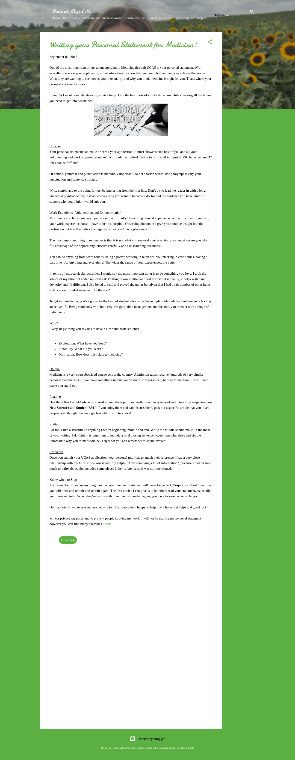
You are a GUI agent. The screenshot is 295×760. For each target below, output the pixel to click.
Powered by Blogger (147, 739)
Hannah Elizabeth (71, 11)
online (107, 524)
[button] (209, 42)
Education (68, 540)
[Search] (252, 13)
